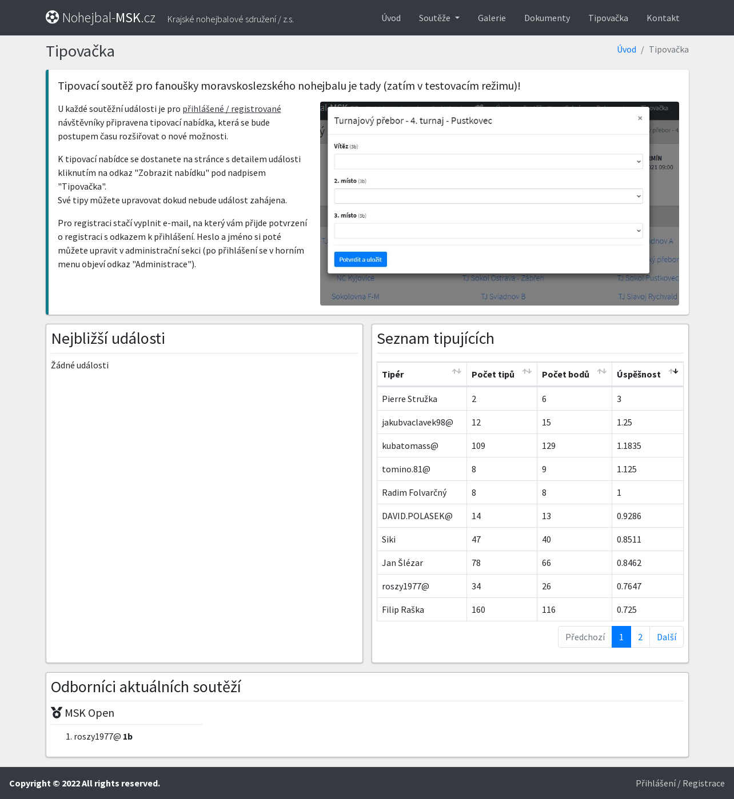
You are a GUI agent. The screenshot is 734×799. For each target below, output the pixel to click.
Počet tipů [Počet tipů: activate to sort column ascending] (493, 374)
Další (666, 637)
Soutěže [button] (435, 17)
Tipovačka (608, 17)
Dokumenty (547, 17)
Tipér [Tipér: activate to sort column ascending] (393, 374)
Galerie (492, 17)
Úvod (391, 17)
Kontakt (663, 17)
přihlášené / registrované (231, 108)
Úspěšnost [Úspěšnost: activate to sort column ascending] (639, 374)
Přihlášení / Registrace (680, 783)
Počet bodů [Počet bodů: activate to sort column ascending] (565, 374)
